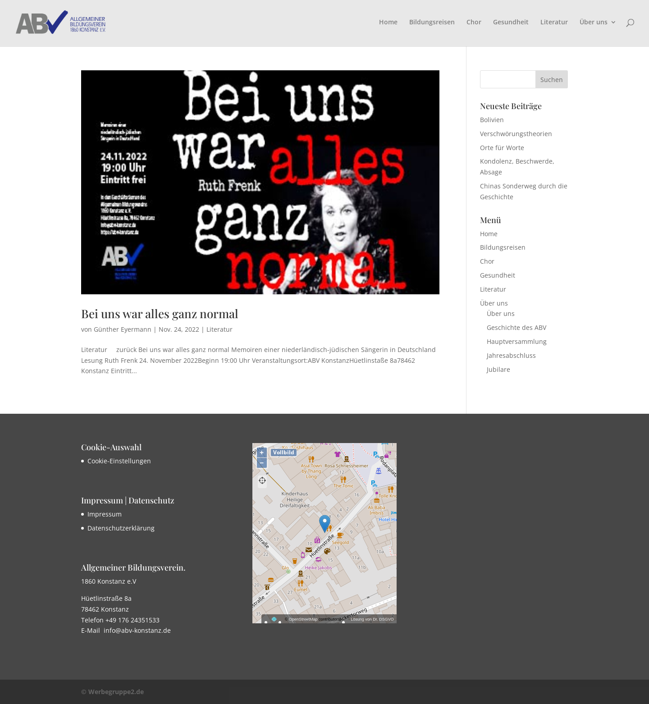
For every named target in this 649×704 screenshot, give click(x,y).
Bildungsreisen (432, 22)
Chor (473, 22)
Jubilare (498, 369)
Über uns (594, 22)
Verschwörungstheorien (516, 133)
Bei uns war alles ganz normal (159, 313)
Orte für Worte (502, 147)
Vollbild (283, 452)
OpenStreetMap (303, 619)
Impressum (104, 514)
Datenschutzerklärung (121, 528)
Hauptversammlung (517, 341)
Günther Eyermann (122, 329)
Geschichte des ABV (516, 327)
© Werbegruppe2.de (112, 691)
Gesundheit (511, 22)
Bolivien (492, 119)
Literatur (554, 22)
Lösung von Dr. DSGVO (372, 619)
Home (388, 22)
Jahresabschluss (511, 355)
